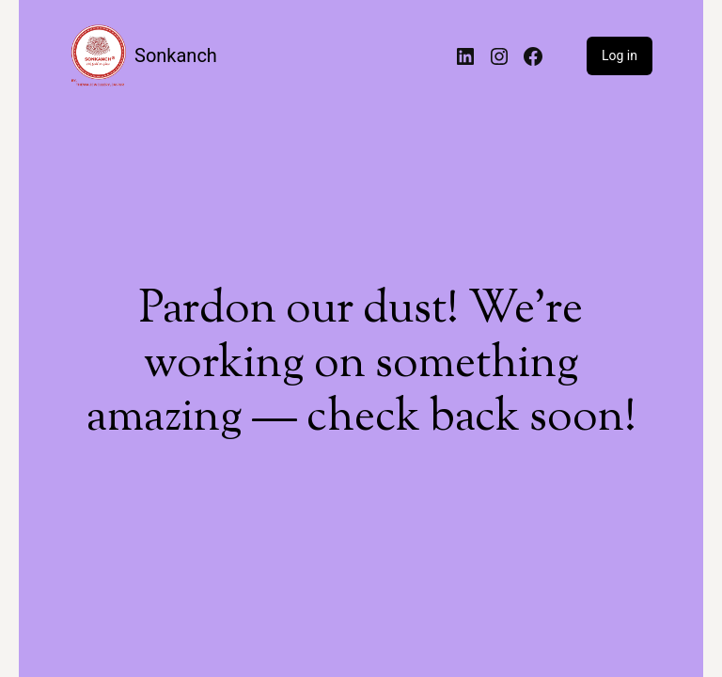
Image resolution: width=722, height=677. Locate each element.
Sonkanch (175, 55)
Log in (619, 55)
